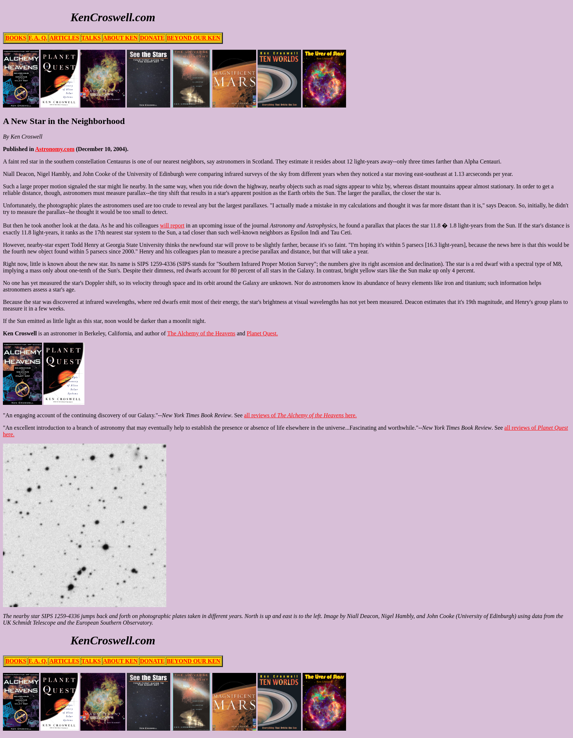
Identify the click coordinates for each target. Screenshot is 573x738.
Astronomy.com (55, 149)
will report (172, 225)
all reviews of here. (300, 415)
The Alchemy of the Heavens (201, 333)
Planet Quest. (262, 333)
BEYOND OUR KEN (193, 38)
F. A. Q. (38, 38)
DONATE (152, 38)
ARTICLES (64, 38)
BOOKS (15, 38)
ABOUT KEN (120, 38)
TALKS (91, 38)
